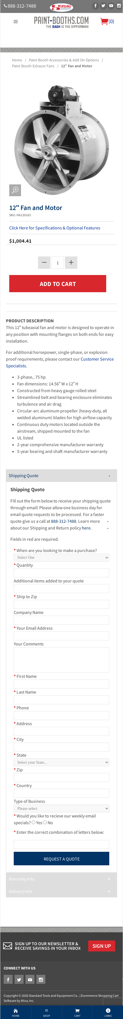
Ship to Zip (25, 596)
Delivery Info (20, 891)
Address (23, 723)
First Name (25, 676)
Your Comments (29, 644)
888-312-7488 (22, 6)
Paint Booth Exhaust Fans (33, 65)
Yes (39, 822)
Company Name (28, 612)
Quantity (23, 565)
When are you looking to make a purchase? (55, 550)
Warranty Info (21, 879)
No (50, 822)
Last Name (25, 692)
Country (23, 785)
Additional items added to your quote (49, 581)
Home (17, 59)
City (19, 739)
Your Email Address (33, 628)
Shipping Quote (23, 475)
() (107, 21)
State (20, 755)
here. (87, 528)
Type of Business (29, 801)
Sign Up (101, 945)
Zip (18, 769)
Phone (21, 707)
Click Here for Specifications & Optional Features (54, 228)
